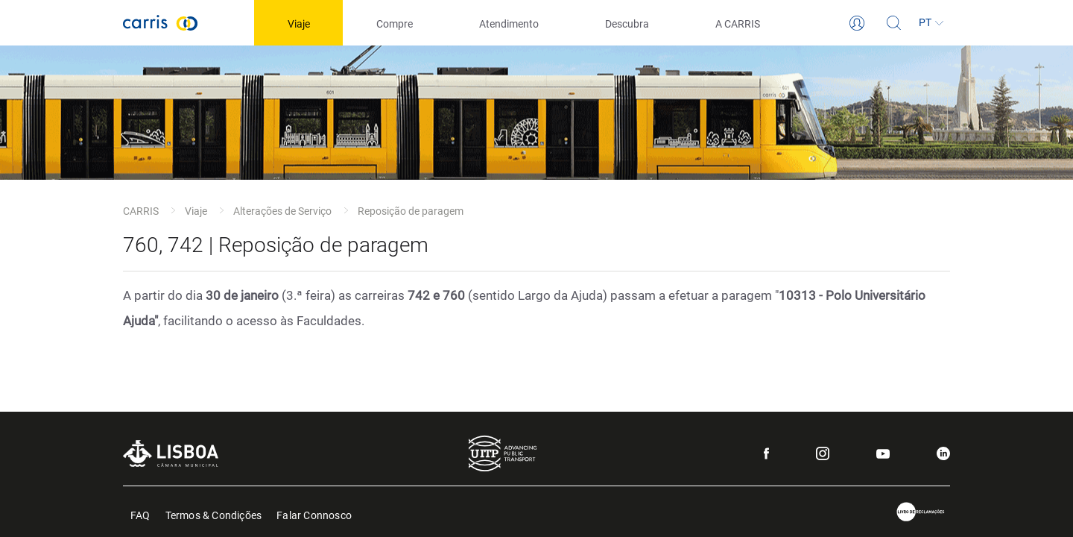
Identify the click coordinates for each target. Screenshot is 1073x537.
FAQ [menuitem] (140, 514)
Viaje (196, 211)
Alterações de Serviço (282, 211)
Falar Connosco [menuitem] (314, 514)
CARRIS (141, 211)
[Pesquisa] (894, 23)
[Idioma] (931, 23)
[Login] (856, 23)
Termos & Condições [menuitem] (213, 514)
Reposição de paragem (410, 211)
